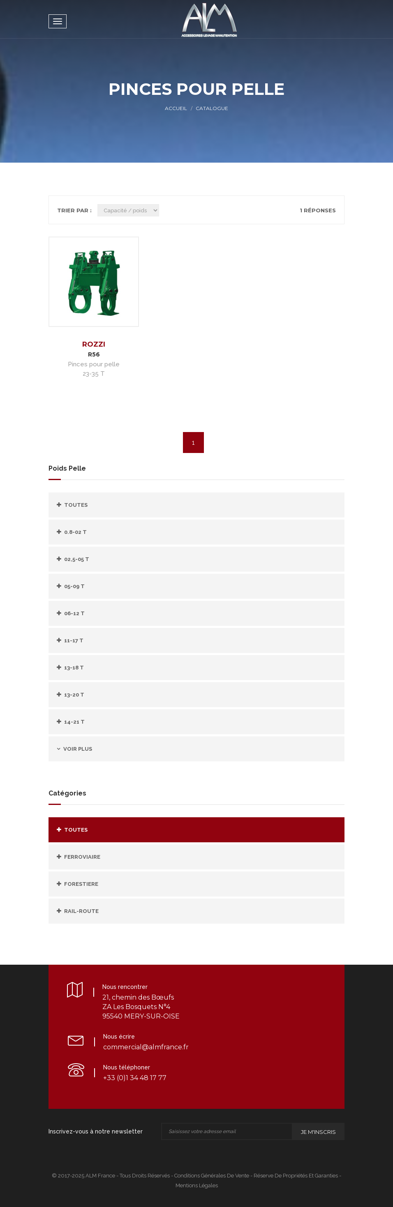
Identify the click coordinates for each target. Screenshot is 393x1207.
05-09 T (74, 586)
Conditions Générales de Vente (211, 1176)
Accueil (176, 108)
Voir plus (77, 749)
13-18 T (74, 667)
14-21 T (74, 722)
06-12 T (74, 613)
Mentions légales (197, 1185)
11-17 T (73, 640)
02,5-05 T (76, 559)
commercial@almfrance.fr (146, 1047)
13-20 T (74, 695)
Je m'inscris (318, 1132)
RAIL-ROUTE (81, 911)
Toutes (76, 505)
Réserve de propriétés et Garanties (296, 1176)
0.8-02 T (75, 532)
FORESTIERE (81, 884)
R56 (94, 354)
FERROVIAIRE (82, 857)
